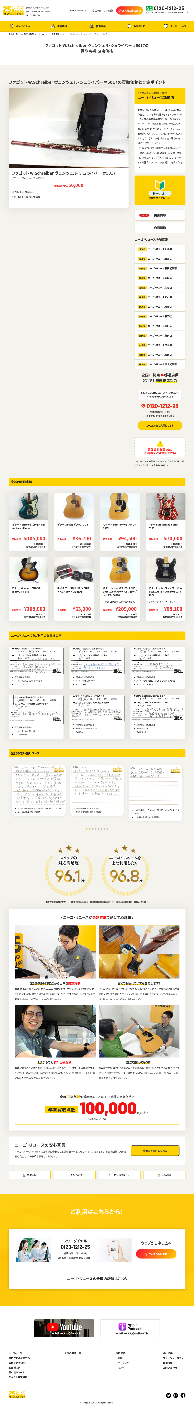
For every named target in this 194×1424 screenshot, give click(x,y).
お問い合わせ (170, 1367)
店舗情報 (58, 26)
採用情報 (168, 1362)
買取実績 (97, 26)
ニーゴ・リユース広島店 (155, 345)
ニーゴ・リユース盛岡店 (155, 278)
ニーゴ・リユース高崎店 (155, 307)
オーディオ (123, 1362)
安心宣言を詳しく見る (155, 1150)
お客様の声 (135, 26)
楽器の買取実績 (21, 482)
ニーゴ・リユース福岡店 (155, 355)
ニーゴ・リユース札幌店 (155, 249)
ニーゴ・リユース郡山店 (155, 297)
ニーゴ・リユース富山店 (155, 326)
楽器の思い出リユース (25, 753)
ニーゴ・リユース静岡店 (156, 97)
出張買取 (160, 215)
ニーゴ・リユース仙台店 (155, 287)
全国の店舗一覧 (72, 1353)
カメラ (121, 1367)
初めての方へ (19, 26)
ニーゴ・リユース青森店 (155, 259)
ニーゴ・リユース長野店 (155, 316)
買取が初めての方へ (19, 1358)
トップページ (15, 1353)
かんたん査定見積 (18, 1377)
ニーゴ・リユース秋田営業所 (157, 268)
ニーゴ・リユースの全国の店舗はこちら (97, 1278)
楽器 (120, 1358)
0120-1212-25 (163, 405)
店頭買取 (160, 227)
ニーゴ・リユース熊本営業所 (157, 364)
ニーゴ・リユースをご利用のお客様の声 (36, 635)
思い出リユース (174, 26)
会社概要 (168, 1353)
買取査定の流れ (17, 1362)
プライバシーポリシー (174, 1358)
